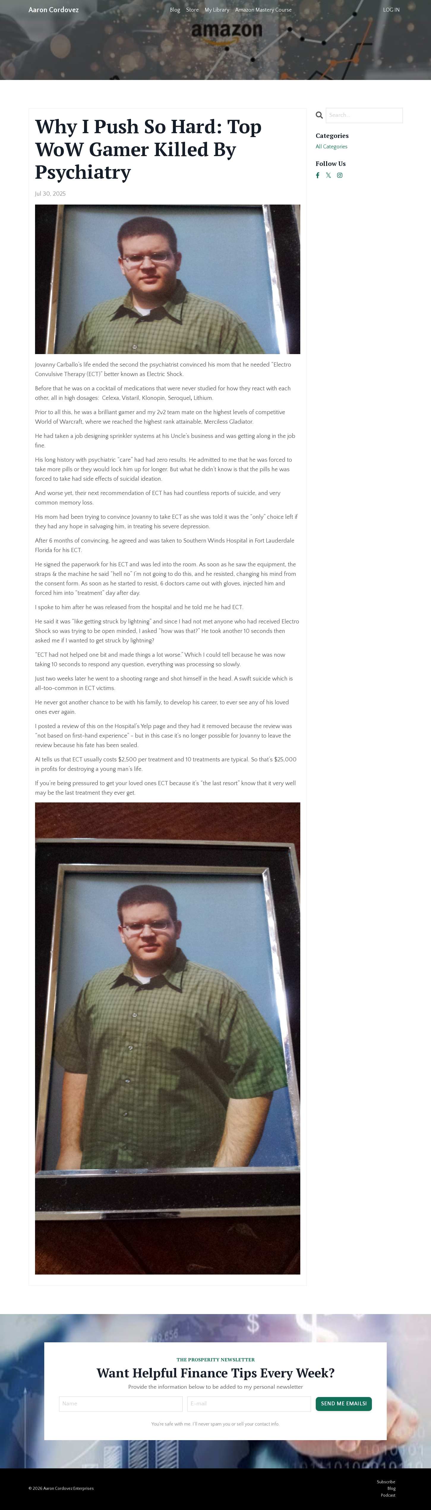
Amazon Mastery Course (263, 10)
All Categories (333, 147)
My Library (217, 10)
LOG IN (391, 10)
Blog (175, 10)
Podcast (388, 1496)
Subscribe (386, 1482)
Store (192, 10)
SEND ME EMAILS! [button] (344, 1404)
